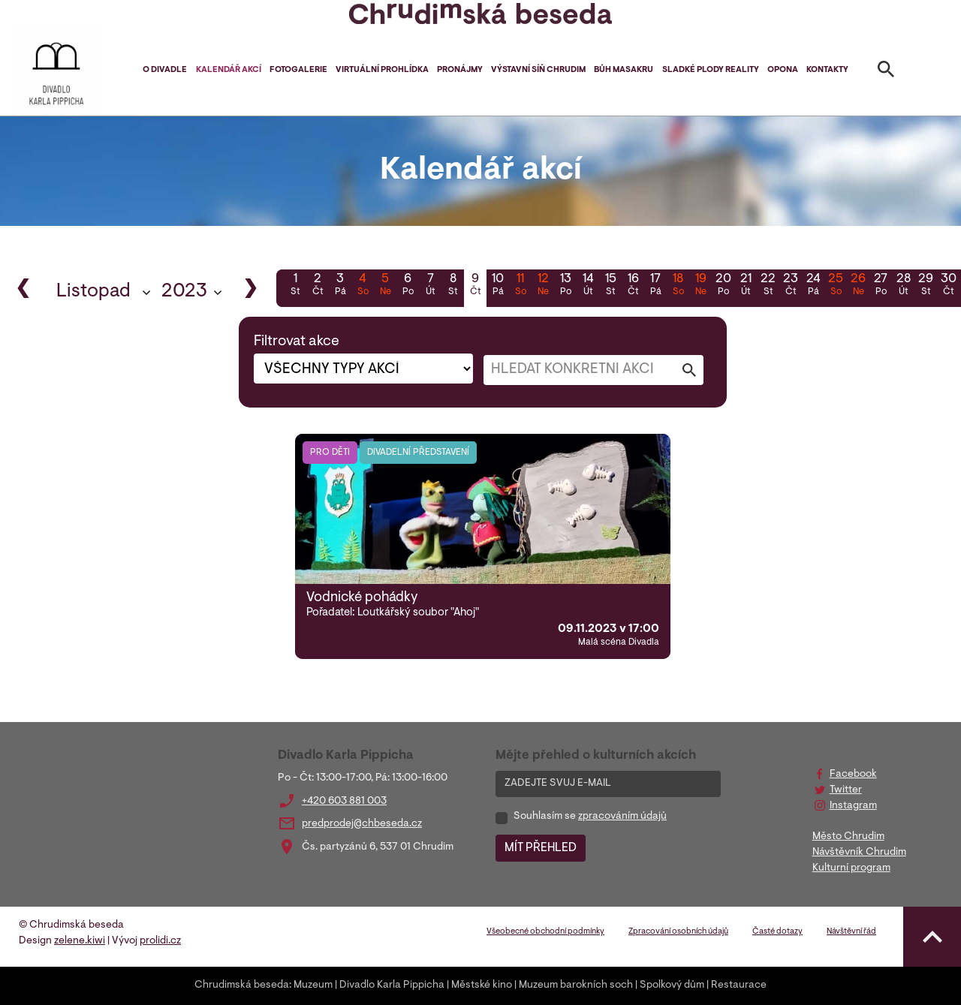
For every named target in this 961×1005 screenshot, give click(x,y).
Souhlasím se (590, 816)
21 (745, 286)
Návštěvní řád (851, 932)
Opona (782, 70)
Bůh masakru (623, 70)
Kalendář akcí (228, 70)
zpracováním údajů (622, 816)
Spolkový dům (672, 985)
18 (678, 286)
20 (723, 286)
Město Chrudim (848, 837)
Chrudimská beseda (241, 985)
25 (835, 286)
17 (655, 286)
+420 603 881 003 (344, 801)
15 (610, 286)
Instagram (853, 806)
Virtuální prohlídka (382, 70)
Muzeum (313, 985)
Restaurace (739, 985)
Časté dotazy (777, 932)
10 (498, 286)
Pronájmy (460, 70)
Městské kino (481, 985)
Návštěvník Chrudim (859, 852)
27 (880, 286)
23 (790, 286)
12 (543, 286)
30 (948, 286)
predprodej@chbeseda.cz (362, 824)
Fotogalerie (298, 70)
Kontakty (827, 70)
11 (520, 286)
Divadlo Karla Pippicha (391, 985)
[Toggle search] (886, 72)
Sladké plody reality (710, 70)
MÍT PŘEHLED (541, 848)
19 (700, 286)
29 (925, 286)
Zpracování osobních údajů (678, 932)
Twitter (846, 790)
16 (633, 286)
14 (588, 286)
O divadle (165, 70)
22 (768, 286)
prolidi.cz (160, 941)
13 (565, 286)
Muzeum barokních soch (576, 985)
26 (858, 286)
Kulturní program (851, 868)
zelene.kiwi (79, 941)
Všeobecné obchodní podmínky (545, 932)
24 (813, 286)
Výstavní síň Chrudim (538, 70)
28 (903, 286)
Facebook (853, 774)
